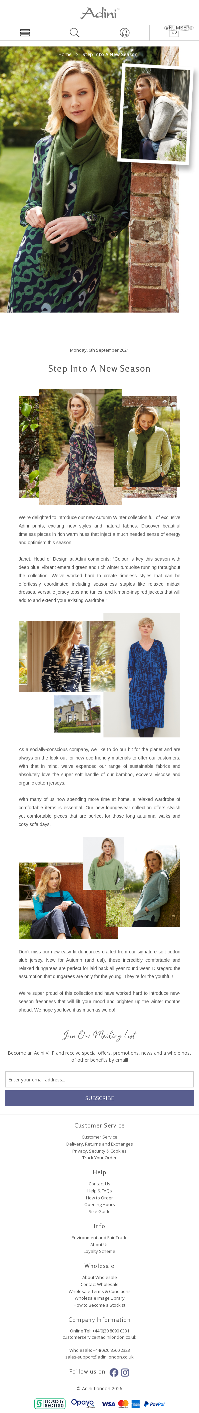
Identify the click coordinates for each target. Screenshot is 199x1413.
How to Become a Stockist (99, 1305)
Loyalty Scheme (99, 1251)
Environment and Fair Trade (100, 1237)
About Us (99, 1245)
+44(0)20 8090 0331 (110, 1331)
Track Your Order (99, 1158)
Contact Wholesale (100, 1284)
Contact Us (99, 1184)
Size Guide (100, 1211)
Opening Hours (99, 1204)
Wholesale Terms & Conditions (100, 1291)
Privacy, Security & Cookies (99, 1151)
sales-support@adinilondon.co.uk (99, 1357)
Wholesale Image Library (100, 1298)
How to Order (99, 1198)
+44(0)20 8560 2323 (111, 1350)
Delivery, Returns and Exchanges (99, 1144)
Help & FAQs (99, 1191)
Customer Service (99, 1137)
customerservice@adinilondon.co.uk (99, 1337)
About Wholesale (99, 1277)
